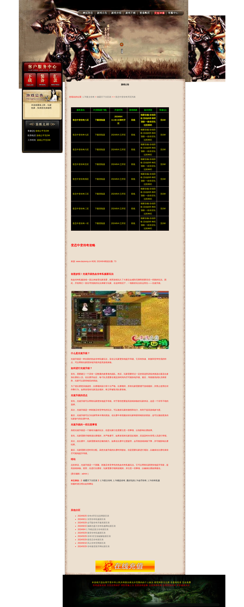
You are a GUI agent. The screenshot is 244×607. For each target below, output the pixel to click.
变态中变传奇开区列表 (125, 97)
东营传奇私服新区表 (96, 519)
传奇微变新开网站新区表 (98, 546)
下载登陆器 (100, 135)
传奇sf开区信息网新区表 (98, 516)
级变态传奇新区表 (95, 539)
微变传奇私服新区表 (96, 533)
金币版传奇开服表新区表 (98, 522)
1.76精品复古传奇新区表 (97, 529)
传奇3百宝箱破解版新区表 (99, 536)
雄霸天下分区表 (104, 97)
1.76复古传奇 (89, 97)
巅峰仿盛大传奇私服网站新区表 (101, 526)
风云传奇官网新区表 (96, 543)
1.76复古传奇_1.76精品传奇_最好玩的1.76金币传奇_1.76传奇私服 (130, 480)
